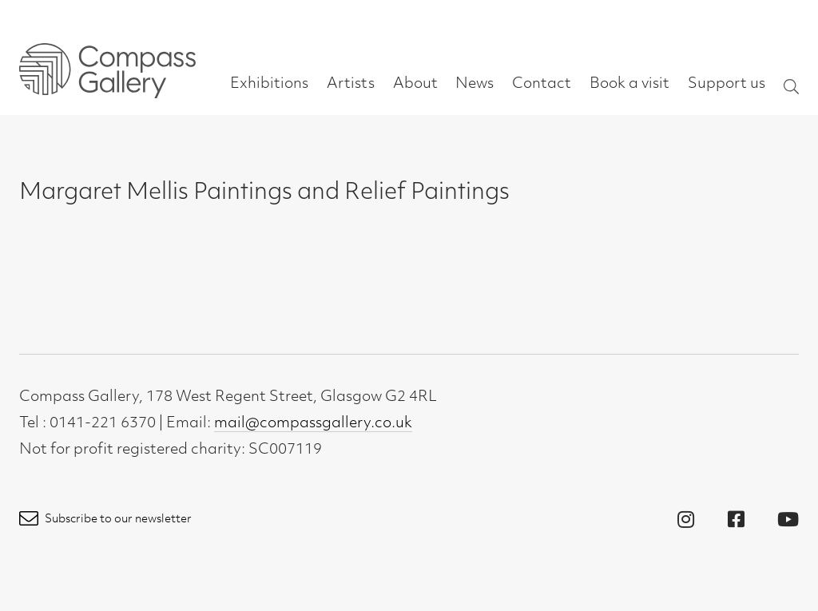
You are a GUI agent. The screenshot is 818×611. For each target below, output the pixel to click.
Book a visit (629, 84)
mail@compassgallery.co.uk (313, 423)
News (474, 84)
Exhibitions (269, 84)
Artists (351, 84)
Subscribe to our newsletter (105, 520)
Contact (541, 84)
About (415, 84)
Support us (726, 84)
